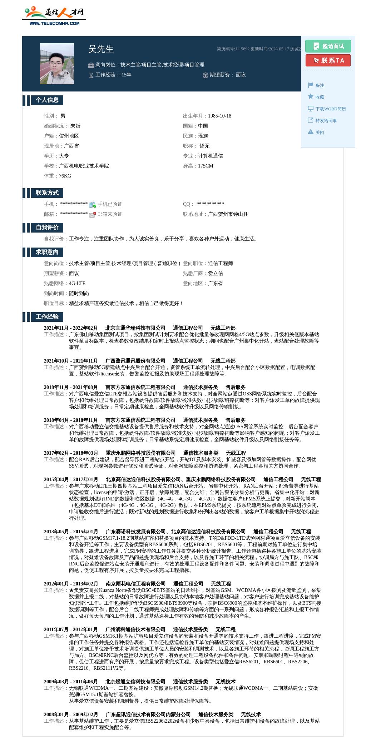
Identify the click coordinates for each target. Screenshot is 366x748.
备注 (316, 85)
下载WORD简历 (327, 108)
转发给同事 (322, 120)
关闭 (316, 132)
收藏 (316, 97)
